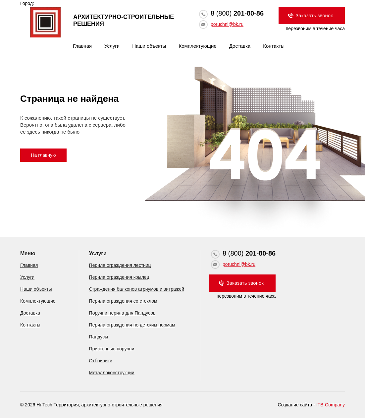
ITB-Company (330, 404)
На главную (43, 155)
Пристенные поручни (111, 348)
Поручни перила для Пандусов (122, 313)
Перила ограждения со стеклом (123, 301)
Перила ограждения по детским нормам (132, 325)
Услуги (112, 46)
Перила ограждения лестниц (120, 265)
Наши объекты (149, 46)
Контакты (274, 46)
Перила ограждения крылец (119, 277)
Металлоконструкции (111, 372)
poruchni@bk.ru (227, 24)
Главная (82, 46)
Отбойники (100, 360)
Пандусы (98, 336)
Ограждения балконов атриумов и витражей (136, 289)
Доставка (239, 46)
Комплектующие (198, 46)
